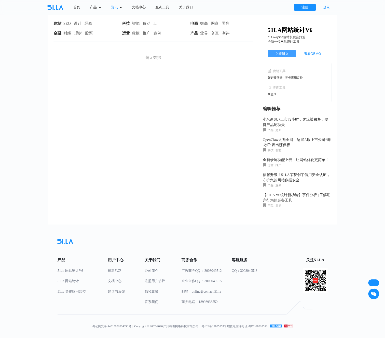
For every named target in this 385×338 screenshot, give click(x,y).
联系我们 (151, 302)
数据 (136, 33)
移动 (147, 23)
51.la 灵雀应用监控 (71, 291)
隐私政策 (151, 291)
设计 (78, 23)
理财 (78, 33)
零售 (226, 23)
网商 (215, 23)
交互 (215, 33)
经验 (88, 23)
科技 (126, 23)
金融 (57, 33)
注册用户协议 (155, 281)
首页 (76, 7)
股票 (89, 33)
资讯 (116, 7)
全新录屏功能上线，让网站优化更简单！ (296, 160)
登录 (326, 7)
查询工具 (162, 7)
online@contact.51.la (206, 291)
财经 (67, 33)
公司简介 (151, 271)
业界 (204, 33)
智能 (136, 23)
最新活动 (115, 271)
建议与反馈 (116, 291)
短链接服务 (275, 77)
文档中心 (139, 7)
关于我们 (186, 7)
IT (155, 23)
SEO (67, 23)
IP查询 (272, 94)
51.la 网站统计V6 (70, 271)
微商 (204, 23)
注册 (305, 7)
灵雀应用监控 (294, 77)
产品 (95, 7)
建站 (57, 23)
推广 (147, 33)
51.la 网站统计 (68, 281)
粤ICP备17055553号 (214, 326)
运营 (126, 33)
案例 (157, 33)
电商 (194, 23)
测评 (226, 33)
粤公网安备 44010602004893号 (111, 326)
